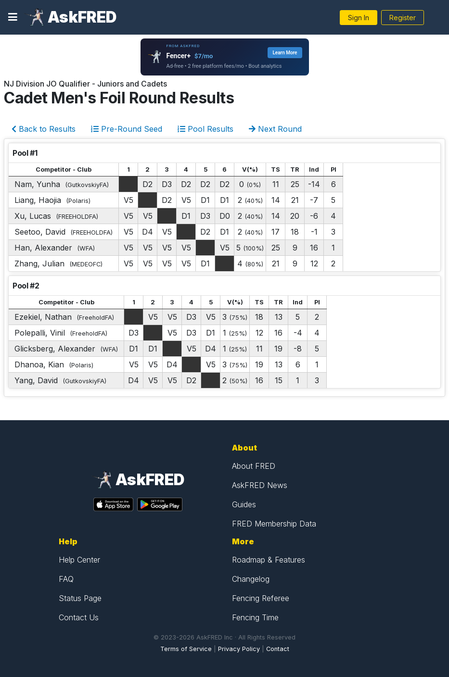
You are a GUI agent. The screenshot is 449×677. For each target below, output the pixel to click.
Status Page (80, 598)
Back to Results (44, 129)
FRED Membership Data (274, 523)
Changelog (250, 579)
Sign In (358, 17)
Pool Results (205, 129)
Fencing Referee (260, 598)
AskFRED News (259, 485)
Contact (277, 648)
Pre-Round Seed (126, 129)
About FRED (253, 466)
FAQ (66, 579)
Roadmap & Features (268, 559)
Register (402, 17)
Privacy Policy (239, 648)
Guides (244, 504)
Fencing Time (255, 617)
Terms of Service (186, 648)
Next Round (275, 129)
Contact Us (79, 617)
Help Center (79, 559)
